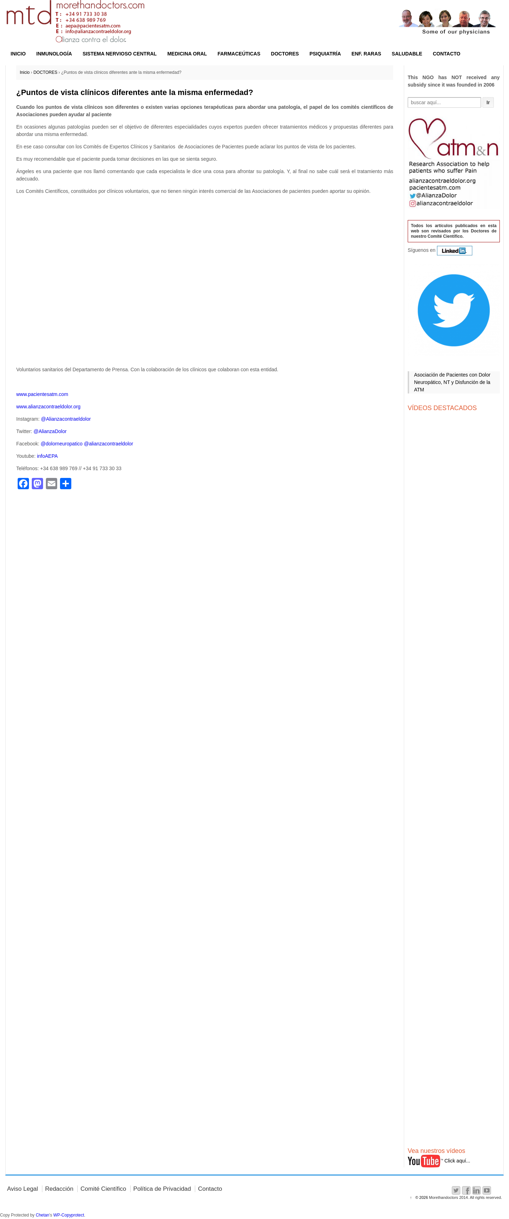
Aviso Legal (22, 1188)
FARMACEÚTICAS (238, 54)
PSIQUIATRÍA (325, 54)
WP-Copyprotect (68, 1215)
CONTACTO (446, 54)
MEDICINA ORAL (187, 54)
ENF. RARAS (366, 54)
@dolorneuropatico (62, 443)
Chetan (42, 1215)
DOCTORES (285, 54)
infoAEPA (47, 456)
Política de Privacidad (162, 1188)
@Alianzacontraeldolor (66, 419)
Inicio (25, 72)
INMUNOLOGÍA (54, 54)
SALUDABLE (407, 54)
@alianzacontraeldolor (108, 443)
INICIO (18, 54)
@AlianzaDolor (50, 431)
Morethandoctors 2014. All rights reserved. (465, 1197)
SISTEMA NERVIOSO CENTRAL (120, 54)
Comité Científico (103, 1188)
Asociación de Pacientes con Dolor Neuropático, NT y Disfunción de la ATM (452, 382)
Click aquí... (439, 1161)
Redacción (59, 1188)
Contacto (210, 1188)
